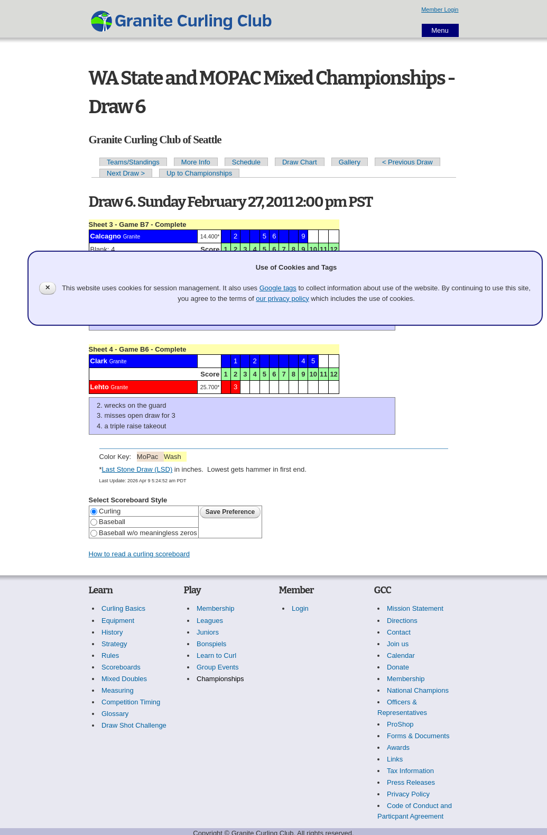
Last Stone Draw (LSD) (137, 469)
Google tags (277, 288)
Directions (402, 621)
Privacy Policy (408, 794)
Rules (110, 655)
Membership (216, 608)
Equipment (117, 621)
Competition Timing (130, 702)
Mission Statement (415, 608)
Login (300, 608)
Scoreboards (121, 667)
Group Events (218, 667)
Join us (398, 644)
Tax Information (410, 771)
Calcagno (106, 236)
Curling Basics (123, 608)
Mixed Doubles (124, 679)
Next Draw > (126, 173)
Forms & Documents (418, 736)
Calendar (401, 655)
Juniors (208, 632)
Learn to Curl (216, 655)
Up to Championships (199, 173)
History (112, 632)
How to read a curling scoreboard (139, 554)
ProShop (400, 724)
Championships (220, 679)
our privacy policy (282, 298)
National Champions (418, 690)
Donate (398, 667)
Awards (398, 747)
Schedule (246, 162)
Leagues (210, 621)
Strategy (114, 644)
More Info (195, 162)
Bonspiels (211, 644)
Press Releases (411, 782)
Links (395, 759)
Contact (399, 632)
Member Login (439, 9)
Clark (99, 361)
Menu (440, 30)
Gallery (349, 162)
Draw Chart (299, 162)
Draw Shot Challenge (133, 725)
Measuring (117, 690)
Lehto (99, 387)
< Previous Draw (407, 162)
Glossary (114, 714)
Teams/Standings (133, 162)
